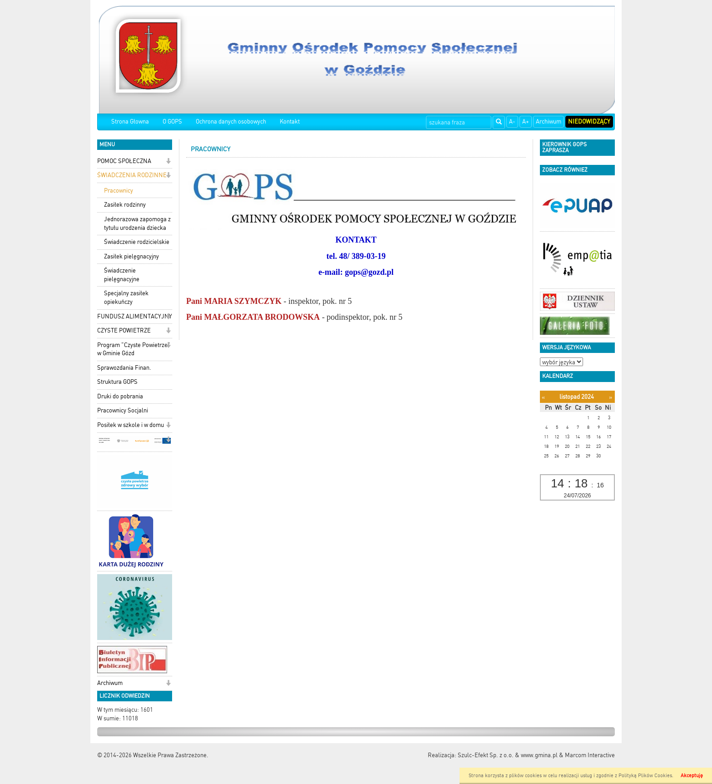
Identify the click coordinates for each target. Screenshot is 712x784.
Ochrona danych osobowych (231, 121)
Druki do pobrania (120, 396)
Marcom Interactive (590, 755)
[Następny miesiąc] (610, 397)
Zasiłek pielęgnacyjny (131, 256)
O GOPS (172, 121)
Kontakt (290, 121)
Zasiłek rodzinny (125, 204)
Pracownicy (118, 190)
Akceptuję (692, 776)
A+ (525, 121)
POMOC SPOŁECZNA (124, 161)
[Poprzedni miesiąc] (543, 397)
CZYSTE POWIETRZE (124, 330)
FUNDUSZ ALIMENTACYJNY (134, 316)
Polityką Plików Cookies (645, 776)
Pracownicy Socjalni (122, 410)
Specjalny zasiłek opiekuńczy (126, 297)
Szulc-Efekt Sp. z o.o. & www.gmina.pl (508, 755)
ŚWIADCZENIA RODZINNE (132, 175)
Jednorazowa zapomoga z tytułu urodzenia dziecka (137, 223)
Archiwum (548, 121)
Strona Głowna (130, 121)
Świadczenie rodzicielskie (136, 241)
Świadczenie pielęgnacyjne (121, 275)
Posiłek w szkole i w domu (130, 425)
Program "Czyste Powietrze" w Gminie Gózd (133, 349)
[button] (168, 161)
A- (512, 121)
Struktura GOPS (117, 381)
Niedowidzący (589, 121)
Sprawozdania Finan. (124, 367)
